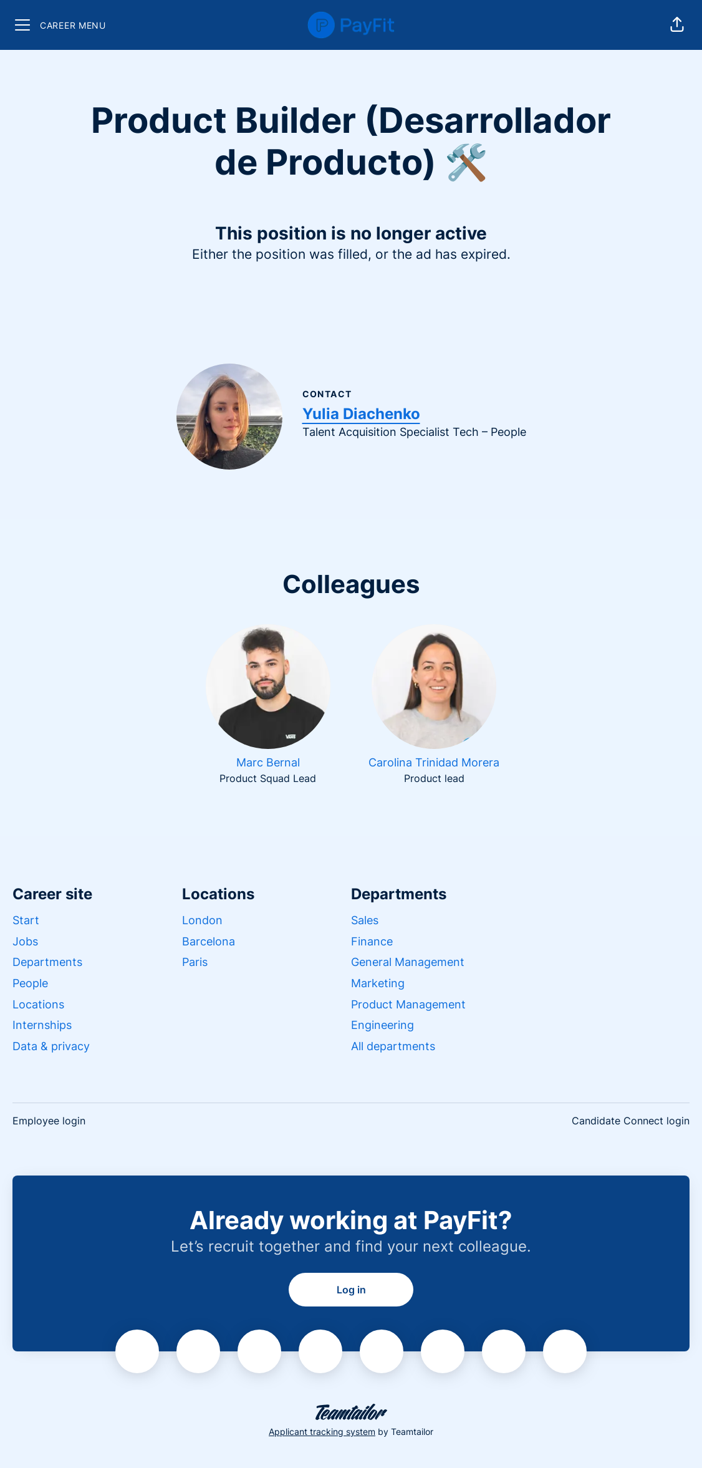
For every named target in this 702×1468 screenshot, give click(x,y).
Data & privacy (51, 1046)
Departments (47, 961)
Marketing (378, 983)
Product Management (408, 1004)
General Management (407, 961)
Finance (372, 941)
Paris (195, 961)
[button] (677, 24)
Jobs (25, 941)
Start (25, 920)
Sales (364, 920)
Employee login (48, 1120)
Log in (351, 1289)
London (202, 920)
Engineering (382, 1024)
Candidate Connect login (631, 1120)
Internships (42, 1024)
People (30, 983)
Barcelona (208, 941)
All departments (393, 1046)
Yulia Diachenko (361, 414)
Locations (38, 1004)
